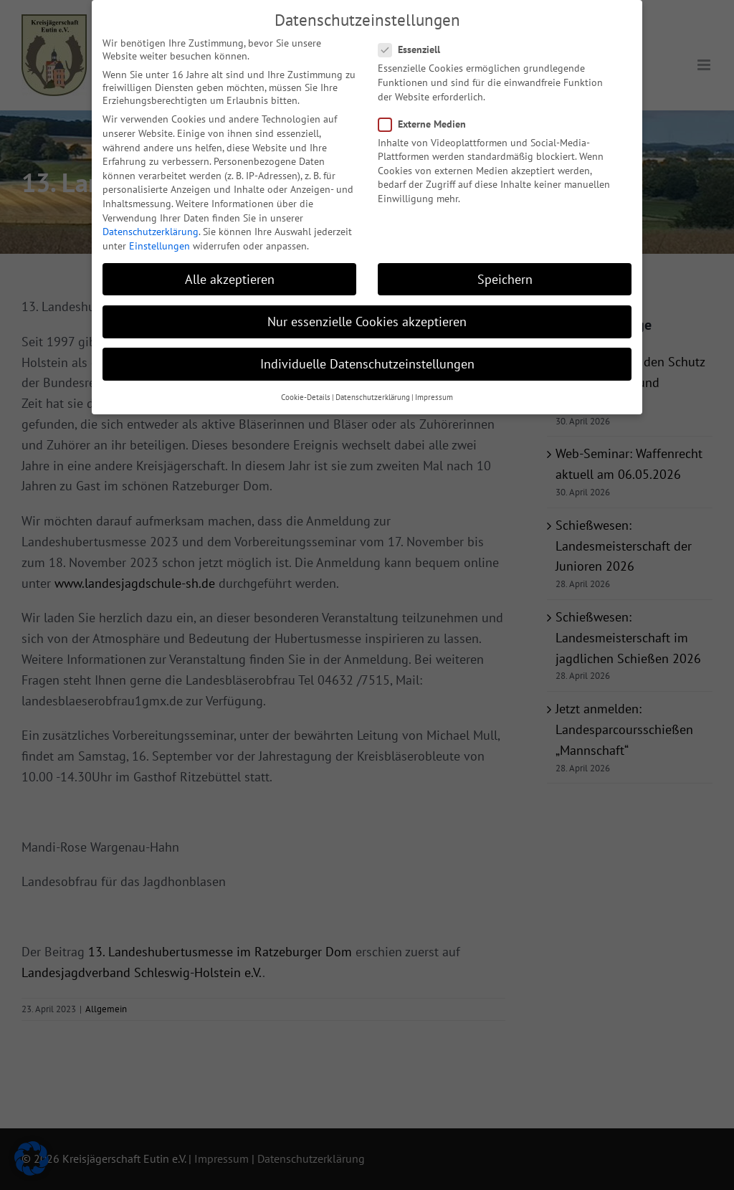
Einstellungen (159, 237)
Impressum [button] (434, 389)
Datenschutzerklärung (151, 222)
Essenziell (415, 41)
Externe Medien (428, 115)
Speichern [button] (505, 270)
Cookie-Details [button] (305, 389)
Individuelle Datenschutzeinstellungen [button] (367, 355)
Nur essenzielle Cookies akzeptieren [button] (367, 313)
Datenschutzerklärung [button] (372, 389)
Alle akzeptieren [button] (230, 270)
